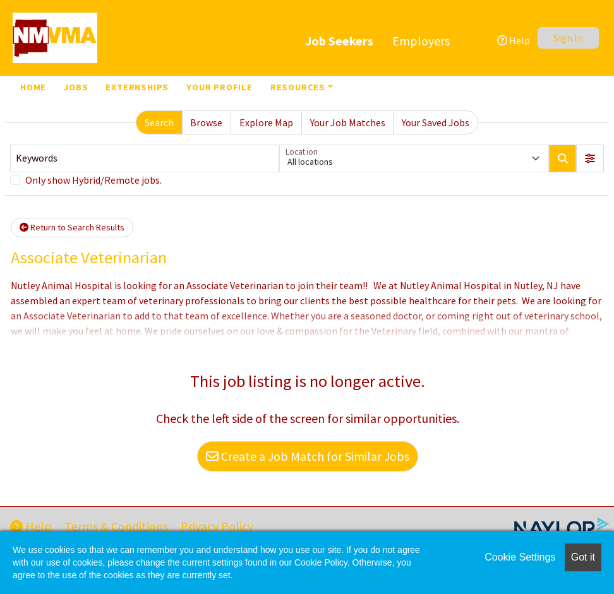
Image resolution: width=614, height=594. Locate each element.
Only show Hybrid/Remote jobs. (93, 180)
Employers (421, 41)
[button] (590, 158)
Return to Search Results (72, 227)
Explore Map (266, 122)
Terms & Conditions (116, 526)
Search (159, 122)
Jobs (76, 87)
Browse (206, 122)
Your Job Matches (347, 122)
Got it (583, 557)
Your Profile (219, 87)
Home (33, 87)
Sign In (568, 38)
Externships (137, 87)
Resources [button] (297, 87)
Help (513, 40)
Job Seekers (339, 41)
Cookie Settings (520, 557)
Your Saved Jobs (435, 122)
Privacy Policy (217, 526)
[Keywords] (144, 158)
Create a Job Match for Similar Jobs (307, 456)
